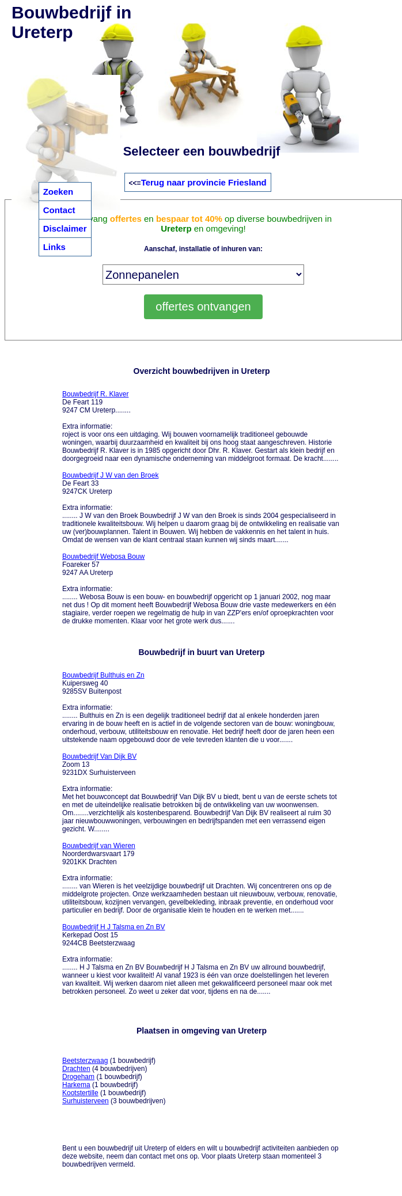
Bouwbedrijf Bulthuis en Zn (103, 675)
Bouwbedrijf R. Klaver (95, 394)
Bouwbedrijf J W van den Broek (110, 475)
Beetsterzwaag (85, 1061)
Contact (59, 210)
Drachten (76, 1069)
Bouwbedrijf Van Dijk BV (99, 756)
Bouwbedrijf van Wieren (98, 846)
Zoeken (58, 191)
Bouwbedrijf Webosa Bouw (103, 556)
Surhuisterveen (85, 1101)
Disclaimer (65, 228)
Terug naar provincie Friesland (204, 182)
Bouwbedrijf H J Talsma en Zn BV (113, 927)
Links (54, 247)
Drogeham (78, 1077)
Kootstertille (80, 1093)
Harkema (76, 1085)
